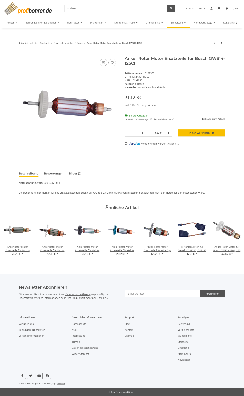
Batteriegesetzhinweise (85, 347)
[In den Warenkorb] (21, 54)
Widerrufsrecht (80, 353)
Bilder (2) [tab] (75, 173)
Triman (76, 341)
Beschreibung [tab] (28, 173)
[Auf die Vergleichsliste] (103, 62)
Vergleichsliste (186, 329)
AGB (74, 329)
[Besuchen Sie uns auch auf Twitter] (30, 376)
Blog (127, 323)
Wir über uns (26, 323)
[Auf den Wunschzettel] (112, 62)
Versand (152, 105)
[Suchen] (116, 8)
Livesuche (183, 347)
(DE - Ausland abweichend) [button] (161, 119)
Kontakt (129, 329)
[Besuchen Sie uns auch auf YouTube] (39, 376)
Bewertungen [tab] (53, 173)
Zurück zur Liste (29, 42)
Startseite (183, 341)
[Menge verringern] (128, 132)
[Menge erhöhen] (168, 132)
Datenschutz (79, 323)
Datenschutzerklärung (78, 294)
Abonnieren (212, 293)
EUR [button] (188, 8)
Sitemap (129, 335)
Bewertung (184, 323)
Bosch (140, 83)
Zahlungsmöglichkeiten (32, 329)
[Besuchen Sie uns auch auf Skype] (47, 376)
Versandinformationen (31, 335)
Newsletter (184, 359)
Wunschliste (185, 335)
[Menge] (142, 132)
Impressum (78, 335)
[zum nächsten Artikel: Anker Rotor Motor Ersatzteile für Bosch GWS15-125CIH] (221, 43)
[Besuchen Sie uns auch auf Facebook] (22, 376)
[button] (211, 8)
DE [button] (200, 8)
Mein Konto (184, 353)
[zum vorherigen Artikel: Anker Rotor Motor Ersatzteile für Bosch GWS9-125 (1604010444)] (214, 43)
